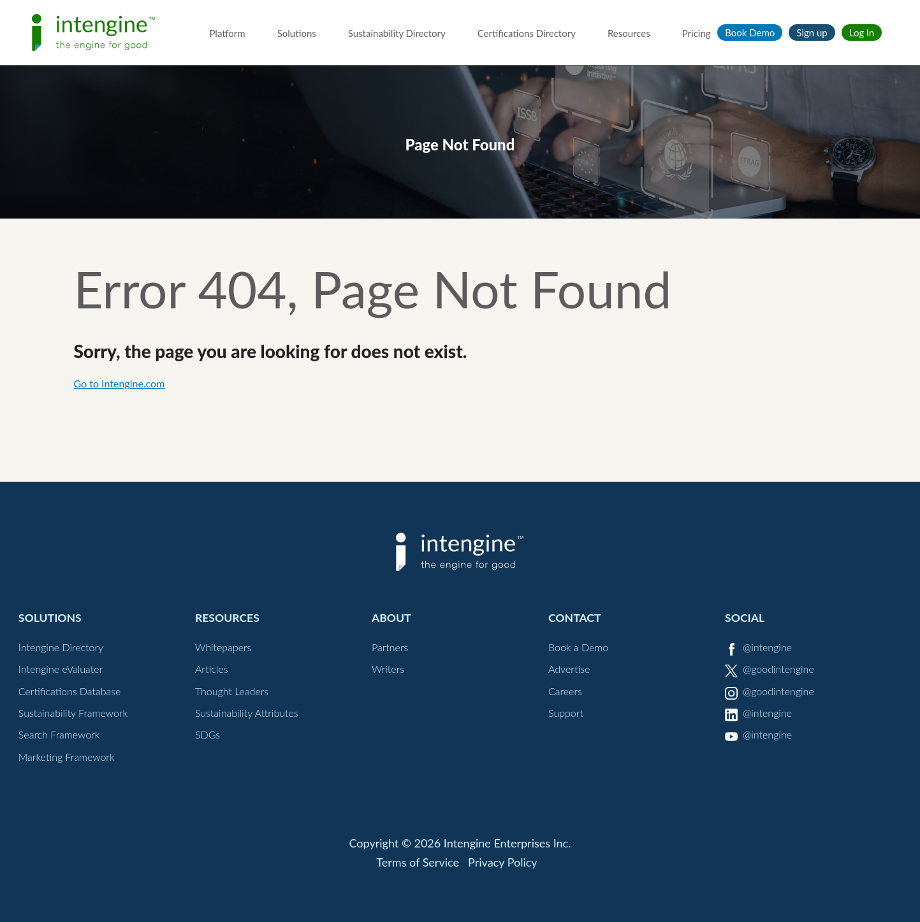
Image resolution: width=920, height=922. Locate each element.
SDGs (207, 734)
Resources (629, 33)
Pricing (696, 33)
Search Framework (59, 734)
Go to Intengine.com (118, 383)
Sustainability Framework (73, 713)
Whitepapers (223, 647)
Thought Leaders (231, 691)
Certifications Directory (527, 33)
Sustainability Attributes (246, 713)
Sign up (811, 32)
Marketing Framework (66, 757)
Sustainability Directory (397, 33)
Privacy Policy (502, 862)
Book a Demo (578, 647)
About (391, 617)
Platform (227, 33)
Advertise (569, 669)
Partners (390, 647)
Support (565, 713)
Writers (388, 669)
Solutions (296, 33)
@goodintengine (778, 669)
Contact (574, 617)
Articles (211, 669)
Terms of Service (417, 862)
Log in (861, 32)
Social (744, 617)
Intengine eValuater (60, 669)
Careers (565, 691)
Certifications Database (69, 691)
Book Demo (750, 32)
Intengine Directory (60, 647)
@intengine (767, 647)
